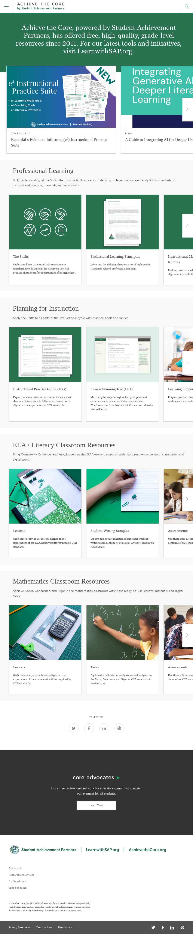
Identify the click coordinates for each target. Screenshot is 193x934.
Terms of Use (44, 927)
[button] (6, 6)
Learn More (96, 805)
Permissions (65, 927)
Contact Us (15, 868)
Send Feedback (18, 887)
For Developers (17, 881)
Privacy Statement (19, 927)
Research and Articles (21, 874)
